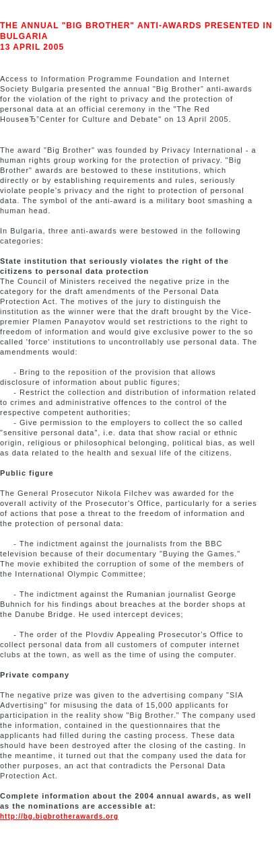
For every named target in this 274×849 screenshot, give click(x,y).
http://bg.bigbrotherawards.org (59, 816)
